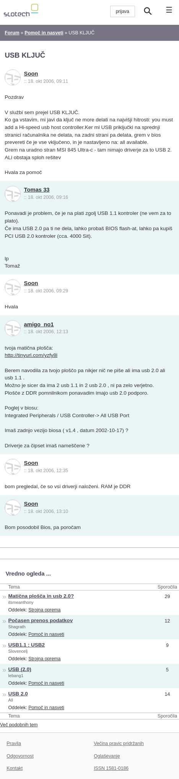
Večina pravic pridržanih (119, 743)
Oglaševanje (107, 756)
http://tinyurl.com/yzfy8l (31, 355)
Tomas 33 (37, 190)
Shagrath (17, 626)
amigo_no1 (39, 324)
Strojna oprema (44, 610)
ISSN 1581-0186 (111, 768)
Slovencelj (18, 651)
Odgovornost (20, 756)
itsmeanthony (21, 602)
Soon (31, 74)
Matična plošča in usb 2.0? (41, 596)
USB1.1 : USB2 (26, 645)
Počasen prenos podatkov (40, 620)
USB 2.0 (18, 694)
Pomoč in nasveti (46, 634)
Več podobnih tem (19, 724)
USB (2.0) (19, 669)
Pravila (14, 743)
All (10, 700)
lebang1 (16, 675)
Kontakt (15, 768)
